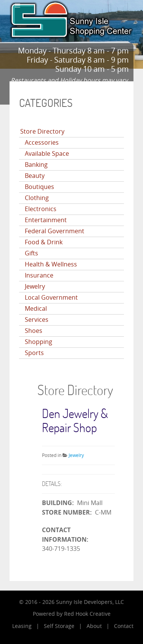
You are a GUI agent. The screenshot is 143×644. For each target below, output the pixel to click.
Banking (36, 164)
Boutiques (39, 186)
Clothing (37, 198)
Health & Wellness (51, 264)
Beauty (35, 175)
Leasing (22, 626)
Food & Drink (44, 242)
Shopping (38, 341)
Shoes (33, 330)
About (94, 626)
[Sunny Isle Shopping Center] (71, 19)
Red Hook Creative (87, 614)
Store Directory (42, 131)
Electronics (40, 209)
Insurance (39, 275)
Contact (123, 626)
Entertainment (46, 220)
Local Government (51, 297)
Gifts (31, 253)
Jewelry (35, 286)
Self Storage (59, 626)
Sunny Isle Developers (84, 602)
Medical (36, 308)
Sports (34, 353)
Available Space (47, 153)
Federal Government (54, 231)
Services (36, 319)
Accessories (42, 142)
